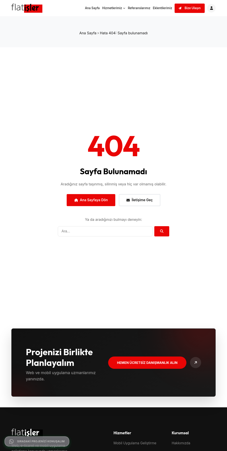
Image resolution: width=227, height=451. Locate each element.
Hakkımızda (181, 443)
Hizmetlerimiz (113, 8)
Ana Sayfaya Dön (91, 200)
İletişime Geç (139, 200)
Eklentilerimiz (162, 8)
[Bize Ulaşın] (195, 362)
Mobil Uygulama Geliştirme (135, 443)
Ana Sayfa (92, 8)
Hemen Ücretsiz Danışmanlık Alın (147, 363)
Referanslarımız (139, 8)
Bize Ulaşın (190, 8)
